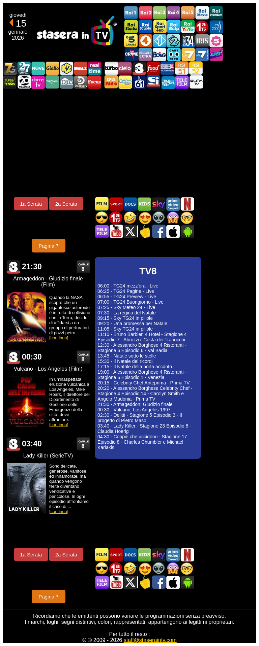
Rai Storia (131, 27)
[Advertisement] (129, 143)
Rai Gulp (174, 27)
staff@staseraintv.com (150, 640)
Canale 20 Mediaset (24, 82)
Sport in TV (116, 204)
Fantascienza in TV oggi (158, 218)
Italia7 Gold (10, 68)
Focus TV (95, 82)
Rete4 (145, 40)
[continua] (58, 337)
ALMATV (196, 82)
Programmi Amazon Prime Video (173, 204)
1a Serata (31, 204)
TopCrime (131, 54)
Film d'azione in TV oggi (102, 218)
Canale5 (131, 40)
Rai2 (145, 13)
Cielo (125, 68)
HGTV (66, 82)
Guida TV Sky (158, 204)
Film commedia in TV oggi (130, 218)
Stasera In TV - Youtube (116, 231)
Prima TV (202, 27)
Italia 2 (174, 40)
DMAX (81, 68)
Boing (159, 54)
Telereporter (168, 82)
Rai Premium (216, 13)
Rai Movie (202, 13)
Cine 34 (188, 40)
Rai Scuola (145, 27)
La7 (188, 54)
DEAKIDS (111, 82)
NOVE (38, 68)
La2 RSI (196, 68)
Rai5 (188, 13)
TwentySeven (24, 68)
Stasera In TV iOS (173, 231)
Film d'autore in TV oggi (187, 218)
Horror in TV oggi (173, 218)
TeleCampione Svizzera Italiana (168, 68)
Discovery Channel (81, 82)
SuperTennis (10, 82)
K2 (66, 68)
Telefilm (182, 82)
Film (102, 204)
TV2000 (216, 27)
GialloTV (52, 68)
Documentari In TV (130, 204)
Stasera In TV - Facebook (158, 231)
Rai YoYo (188, 27)
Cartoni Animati (144, 204)
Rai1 (131, 13)
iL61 (139, 82)
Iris (202, 40)
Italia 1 (159, 40)
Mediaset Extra (145, 54)
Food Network (153, 68)
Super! (216, 54)
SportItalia (153, 82)
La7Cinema (202, 54)
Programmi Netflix (187, 204)
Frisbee (125, 82)
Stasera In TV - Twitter (130, 231)
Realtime (95, 68)
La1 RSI (182, 68)
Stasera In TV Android (187, 231)
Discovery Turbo (111, 68)
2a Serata (66, 204)
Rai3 (159, 13)
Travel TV (52, 82)
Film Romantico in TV (144, 218)
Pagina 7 (48, 246)
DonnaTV (38, 82)
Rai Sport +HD (159, 27)
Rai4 (174, 13)
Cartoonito (174, 54)
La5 (216, 40)
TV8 (139, 68)
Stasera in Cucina (144, 231)
